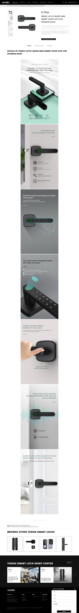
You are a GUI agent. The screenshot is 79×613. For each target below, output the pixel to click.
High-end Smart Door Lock (12, 601)
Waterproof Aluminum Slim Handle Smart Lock (20, 525)
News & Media (43, 2)
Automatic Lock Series (11, 596)
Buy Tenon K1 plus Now (48, 39)
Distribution (35, 2)
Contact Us (51, 2)
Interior (23, 597)
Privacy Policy (14, 609)
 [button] (74, 575)
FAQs (43, 597)
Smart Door (22, 2)
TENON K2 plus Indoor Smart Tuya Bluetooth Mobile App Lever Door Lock (24, 526)
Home (8, 5)
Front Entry (24, 596)
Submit (64, 611)
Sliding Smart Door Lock (12, 600)
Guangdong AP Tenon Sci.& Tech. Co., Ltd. (26, 607)
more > (69, 562)
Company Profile (35, 596)
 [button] (4, 575)
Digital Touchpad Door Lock (12, 599)
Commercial (24, 600)
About (28, 2)
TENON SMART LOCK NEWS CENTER (30, 563)
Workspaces (24, 599)
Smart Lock (15, 2)
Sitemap (9, 609)
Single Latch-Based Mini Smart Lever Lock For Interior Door (32, 5)
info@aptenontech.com (72, 2)
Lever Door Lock (18, 5)
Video (43, 600)
